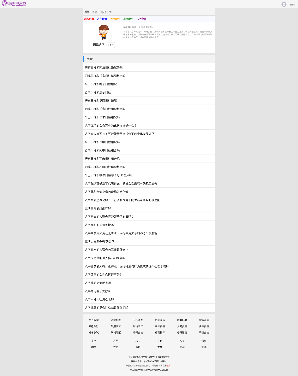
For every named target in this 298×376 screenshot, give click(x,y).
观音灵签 (160, 326)
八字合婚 (141, 18)
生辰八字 (94, 320)
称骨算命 (160, 320)
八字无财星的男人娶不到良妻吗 (105, 258)
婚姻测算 (116, 326)
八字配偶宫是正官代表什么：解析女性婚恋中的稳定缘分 (121, 183)
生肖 (159, 340)
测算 (204, 347)
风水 (138, 347)
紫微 (204, 340)
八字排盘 (116, 320)
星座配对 (128, 18)
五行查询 (138, 320)
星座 (93, 340)
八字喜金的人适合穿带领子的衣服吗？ (109, 216)
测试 (182, 347)
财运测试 (138, 326)
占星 (115, 340)
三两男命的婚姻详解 (98, 208)
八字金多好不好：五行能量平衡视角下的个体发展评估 (119, 133)
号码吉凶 (138, 332)
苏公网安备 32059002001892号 (143, 357)
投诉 (169, 365)
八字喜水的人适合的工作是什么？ (106, 249)
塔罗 (138, 340)
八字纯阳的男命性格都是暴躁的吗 (106, 307)
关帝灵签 (204, 326)
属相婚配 (116, 332)
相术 (93, 347)
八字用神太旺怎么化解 (99, 299)
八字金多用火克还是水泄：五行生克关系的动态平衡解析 (121, 233)
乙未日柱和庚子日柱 (98, 92)
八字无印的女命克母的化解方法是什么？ (111, 125)
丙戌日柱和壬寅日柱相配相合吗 (105, 109)
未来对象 (89, 18)
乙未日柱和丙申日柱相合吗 (102, 150)
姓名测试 (94, 332)
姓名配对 (115, 18)
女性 (159, 347)
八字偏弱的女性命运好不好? (103, 274)
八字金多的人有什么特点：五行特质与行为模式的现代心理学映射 (127, 266)
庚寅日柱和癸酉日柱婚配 (101, 100)
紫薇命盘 (204, 320)
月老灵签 (182, 326)
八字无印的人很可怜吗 (99, 225)
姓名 (115, 347)
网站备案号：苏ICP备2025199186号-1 (149, 361)
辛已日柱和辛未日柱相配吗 (102, 117)
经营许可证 (164, 357)
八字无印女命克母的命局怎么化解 (106, 191)
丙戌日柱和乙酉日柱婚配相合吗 (105, 167)
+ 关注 (111, 45)
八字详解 (102, 18)
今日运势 (182, 332)
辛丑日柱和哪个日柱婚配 (101, 84)
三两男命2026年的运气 (99, 241)
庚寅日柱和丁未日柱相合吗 (102, 158)
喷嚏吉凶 (204, 332)
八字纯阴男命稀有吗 (98, 282)
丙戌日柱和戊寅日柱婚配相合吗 (105, 75)
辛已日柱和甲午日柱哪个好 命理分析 (108, 175)
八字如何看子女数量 (98, 291)
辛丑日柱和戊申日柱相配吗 (102, 142)
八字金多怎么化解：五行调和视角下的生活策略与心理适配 (122, 200)
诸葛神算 (160, 332)
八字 (182, 340)
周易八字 (106, 12)
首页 (95, 12)
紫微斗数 (94, 326)
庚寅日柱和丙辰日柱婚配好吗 (104, 67)
